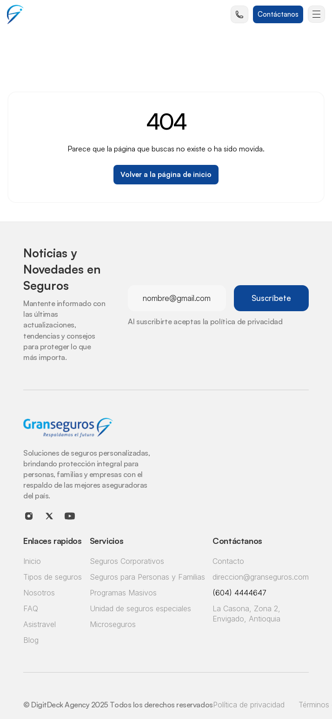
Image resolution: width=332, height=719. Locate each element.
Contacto (228, 561)
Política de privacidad (249, 704)
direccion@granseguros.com (260, 577)
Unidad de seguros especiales (140, 608)
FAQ (30, 608)
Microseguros (113, 624)
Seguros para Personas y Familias (147, 577)
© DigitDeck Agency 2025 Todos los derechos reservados (118, 704)
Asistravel (39, 624)
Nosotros (39, 592)
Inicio (32, 561)
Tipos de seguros (52, 577)
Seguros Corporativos (127, 561)
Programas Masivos (123, 592)
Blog (31, 640)
